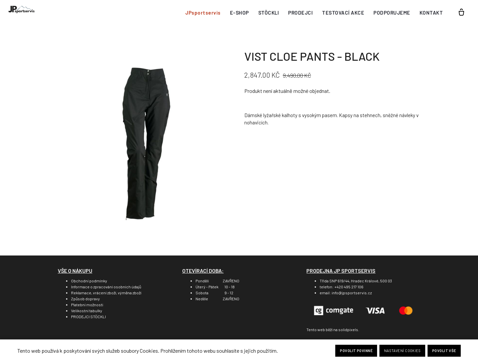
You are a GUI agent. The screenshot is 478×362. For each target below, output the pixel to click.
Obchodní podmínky (89, 280)
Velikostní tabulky (86, 310)
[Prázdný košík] (461, 13)
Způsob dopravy (85, 298)
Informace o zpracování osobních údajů (106, 286)
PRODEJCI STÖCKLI (88, 316)
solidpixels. (348, 329)
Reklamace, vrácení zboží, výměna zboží (106, 292)
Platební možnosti (87, 304)
